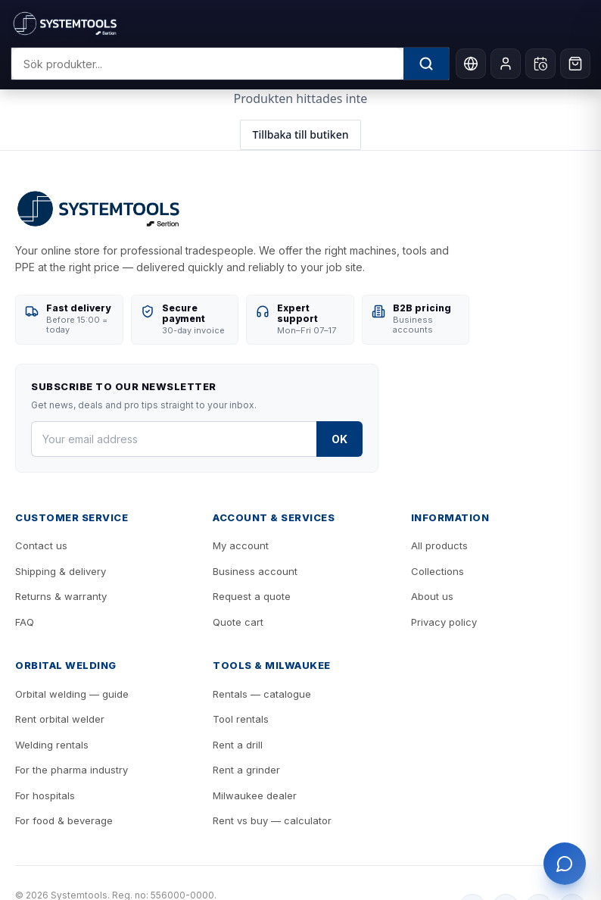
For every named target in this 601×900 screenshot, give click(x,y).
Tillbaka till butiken (301, 134)
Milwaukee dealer (255, 795)
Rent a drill (238, 745)
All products (439, 545)
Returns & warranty (61, 596)
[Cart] (575, 63)
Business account (255, 571)
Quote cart (238, 622)
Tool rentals (241, 719)
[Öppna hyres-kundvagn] (540, 63)
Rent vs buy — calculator (272, 820)
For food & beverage (64, 820)
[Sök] (426, 64)
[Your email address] (173, 439)
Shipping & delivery (60, 571)
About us (432, 596)
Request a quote (252, 596)
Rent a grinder (246, 770)
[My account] (505, 63)
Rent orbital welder (59, 719)
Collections (437, 571)
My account (241, 545)
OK (339, 439)
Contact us (41, 545)
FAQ (24, 622)
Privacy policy (444, 622)
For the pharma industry (71, 770)
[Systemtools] (297, 23)
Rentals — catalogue (262, 694)
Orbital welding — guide (72, 694)
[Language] (471, 63)
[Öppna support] (564, 863)
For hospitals (45, 795)
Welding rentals (52, 745)
